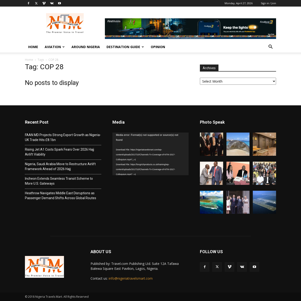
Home (33, 47)
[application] (150, 154)
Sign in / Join (268, 3)
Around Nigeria (85, 47)
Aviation (55, 47)
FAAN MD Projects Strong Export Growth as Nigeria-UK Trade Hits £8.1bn (63, 137)
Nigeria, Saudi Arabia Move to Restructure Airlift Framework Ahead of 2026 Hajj (60, 166)
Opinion (158, 47)
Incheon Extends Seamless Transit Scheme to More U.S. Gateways (59, 181)
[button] (270, 47)
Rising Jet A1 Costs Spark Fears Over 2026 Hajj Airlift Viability (59, 152)
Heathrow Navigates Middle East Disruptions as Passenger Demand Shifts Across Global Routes (60, 195)
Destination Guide (125, 47)
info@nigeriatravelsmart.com (131, 278)
